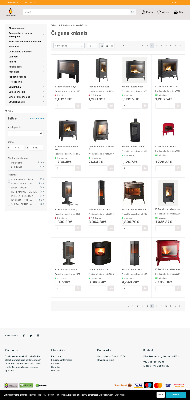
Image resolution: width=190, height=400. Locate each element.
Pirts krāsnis (15, 81)
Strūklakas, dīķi (26, 101)
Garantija (55, 367)
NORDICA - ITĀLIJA (21, 200)
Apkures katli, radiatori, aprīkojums (26, 35)
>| (180, 45)
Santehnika (26, 86)
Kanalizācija (26, 66)
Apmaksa (56, 363)
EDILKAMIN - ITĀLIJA (22, 179)
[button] (176, 2)
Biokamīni (26, 46)
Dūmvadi (26, 56)
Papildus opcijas (17, 76)
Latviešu (174, 2)
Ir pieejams (16, 162)
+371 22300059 (29, 2)
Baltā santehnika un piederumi (26, 41)
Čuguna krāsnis (80, 25)
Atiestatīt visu (36, 118)
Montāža (55, 370)
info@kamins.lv (11, 2)
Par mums (56, 356)
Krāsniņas (26, 71)
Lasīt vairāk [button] (119, 395)
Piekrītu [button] (176, 395)
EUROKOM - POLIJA (21, 183)
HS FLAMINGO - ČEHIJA (24, 191)
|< (123, 45)
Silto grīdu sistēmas (26, 96)
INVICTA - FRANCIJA (22, 196)
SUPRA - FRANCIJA (21, 204)
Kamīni (26, 61)
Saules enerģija (26, 91)
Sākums (54, 25)
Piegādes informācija (61, 359)
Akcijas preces (16, 28)
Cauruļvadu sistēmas (26, 51)
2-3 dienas (16, 166)
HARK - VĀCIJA (19, 187)
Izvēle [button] (160, 395)
